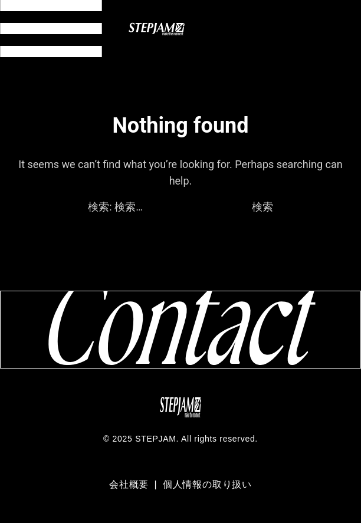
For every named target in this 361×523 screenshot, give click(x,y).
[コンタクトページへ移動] (180, 329)
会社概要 (130, 484)
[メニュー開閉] (51, 28)
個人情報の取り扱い (207, 484)
